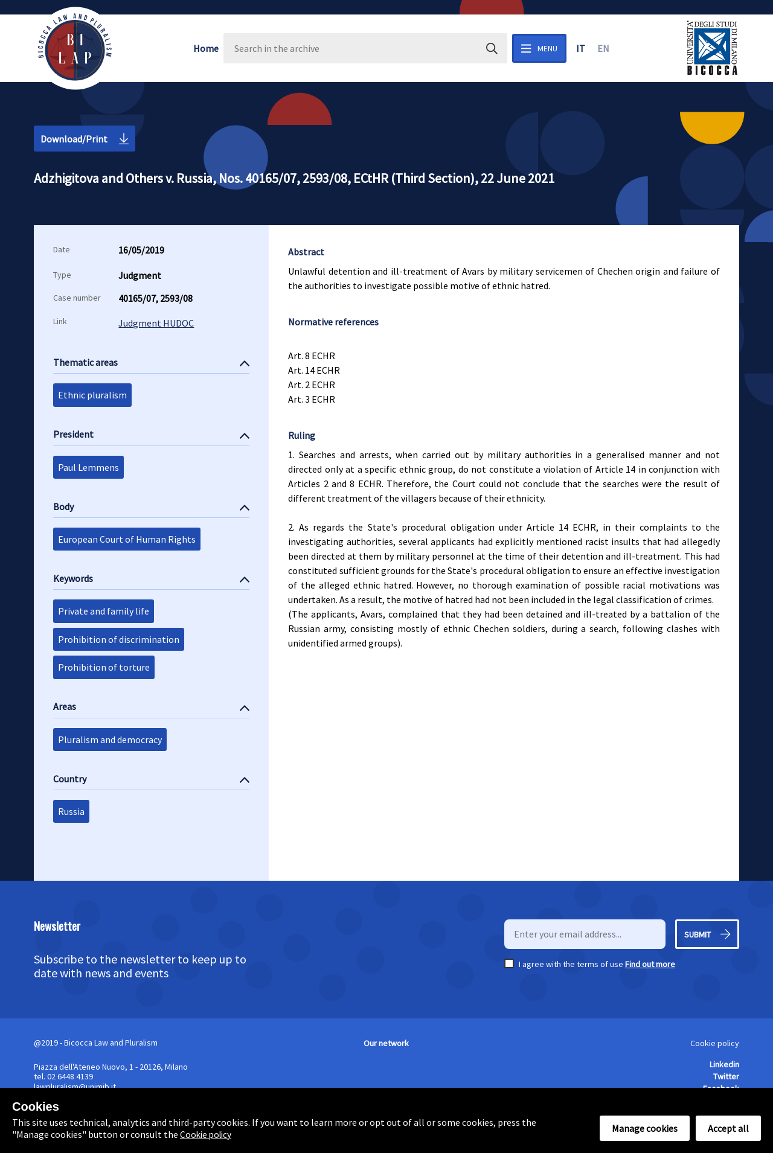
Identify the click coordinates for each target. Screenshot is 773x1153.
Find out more (650, 964)
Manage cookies (645, 1128)
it (580, 48)
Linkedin (724, 1064)
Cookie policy (714, 1043)
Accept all (728, 1128)
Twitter (726, 1076)
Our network (386, 1043)
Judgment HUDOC (156, 323)
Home (206, 48)
